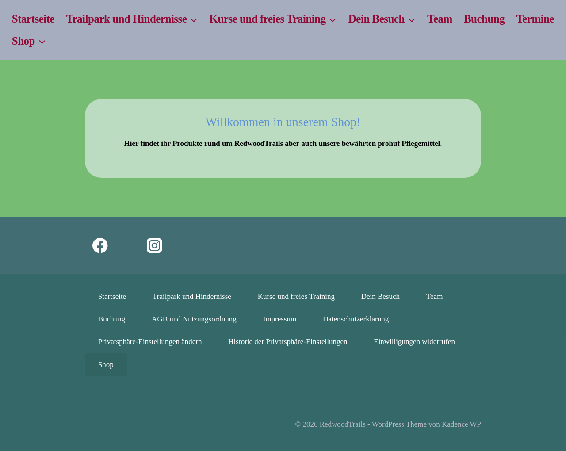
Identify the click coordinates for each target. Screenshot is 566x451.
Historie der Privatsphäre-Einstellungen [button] (287, 341)
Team (439, 19)
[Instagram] (154, 245)
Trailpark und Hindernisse (192, 296)
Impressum (280, 319)
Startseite (33, 19)
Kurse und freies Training (296, 296)
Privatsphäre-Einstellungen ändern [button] (150, 341)
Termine (535, 19)
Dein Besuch (380, 296)
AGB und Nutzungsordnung (194, 319)
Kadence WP (461, 424)
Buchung (484, 19)
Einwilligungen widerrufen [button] (414, 341)
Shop (106, 364)
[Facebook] (100, 245)
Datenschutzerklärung (356, 319)
